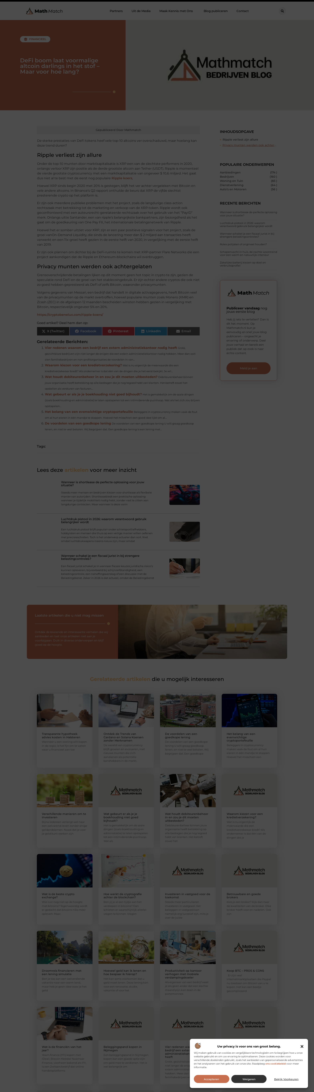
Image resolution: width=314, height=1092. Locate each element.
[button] (302, 1046)
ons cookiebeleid (275, 1063)
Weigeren (249, 1079)
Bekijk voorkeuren (286, 1079)
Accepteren (211, 1079)
